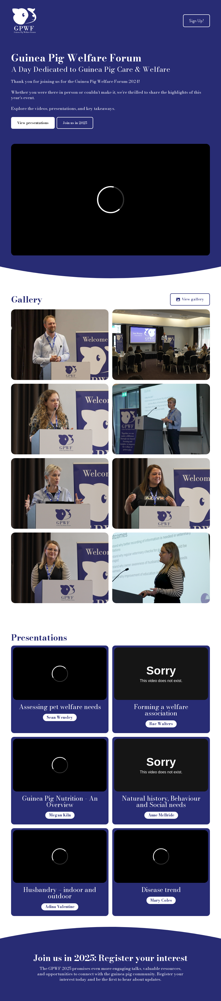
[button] (190, 299)
